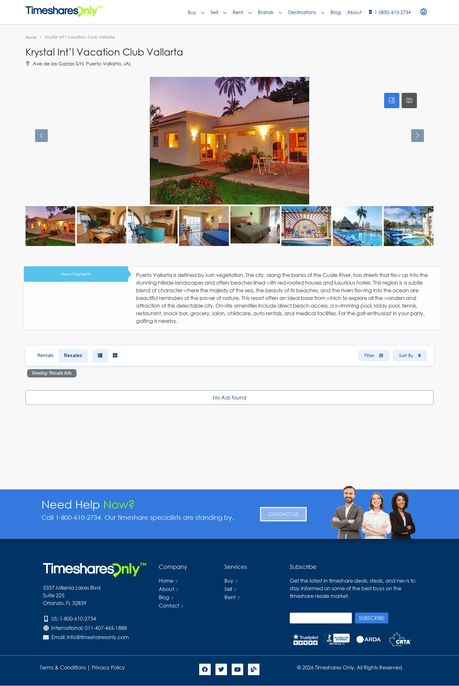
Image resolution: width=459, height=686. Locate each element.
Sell (218, 12)
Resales (73, 356)
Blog (336, 12)
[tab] (391, 100)
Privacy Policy (109, 667)
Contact (169, 605)
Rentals (45, 356)
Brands (270, 12)
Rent (242, 12)
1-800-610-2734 (78, 618)
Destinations (306, 12)
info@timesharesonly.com (98, 637)
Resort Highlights (76, 274)
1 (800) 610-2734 (393, 12)
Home (166, 580)
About (354, 12)
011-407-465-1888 (106, 627)
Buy (196, 12)
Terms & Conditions (63, 667)
